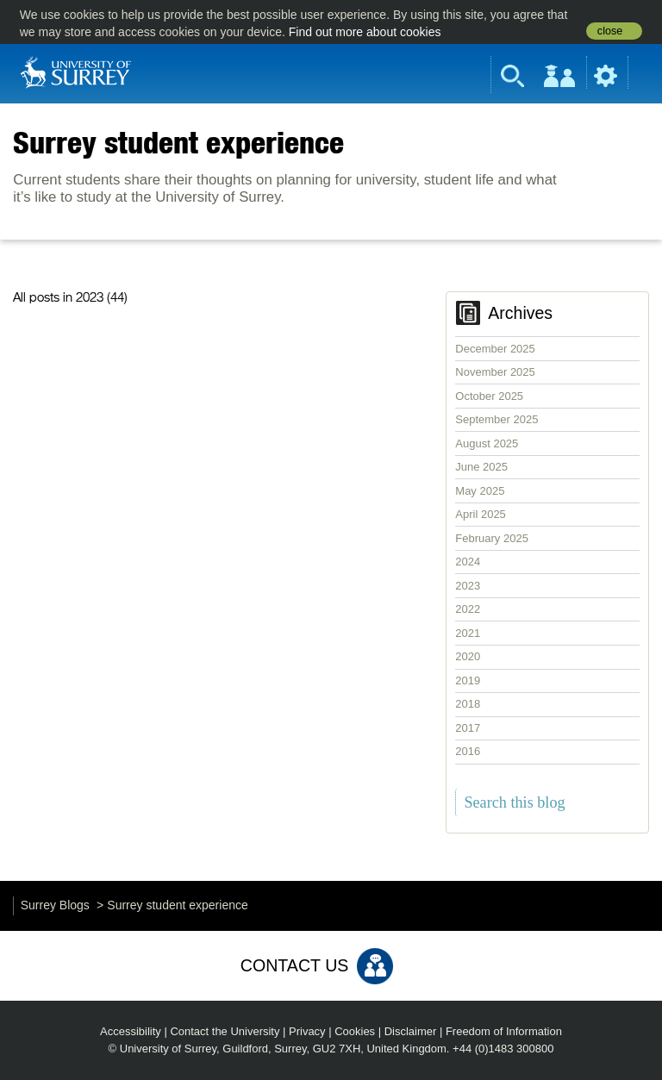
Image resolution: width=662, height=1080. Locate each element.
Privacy (307, 1031)
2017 (467, 727)
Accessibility (130, 1031)
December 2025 (495, 348)
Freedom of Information (504, 1031)
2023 (467, 585)
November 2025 (495, 371)
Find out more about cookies (365, 32)
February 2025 (491, 538)
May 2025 (479, 490)
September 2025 (496, 419)
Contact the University (224, 1031)
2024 (467, 561)
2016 (467, 751)
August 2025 (486, 443)
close (609, 31)
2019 (467, 680)
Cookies (354, 1031)
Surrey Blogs (55, 905)
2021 (467, 633)
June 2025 (481, 466)
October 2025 (489, 396)
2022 (467, 608)
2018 (467, 703)
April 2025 (480, 514)
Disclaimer (410, 1031)
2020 (467, 656)
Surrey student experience (178, 142)
